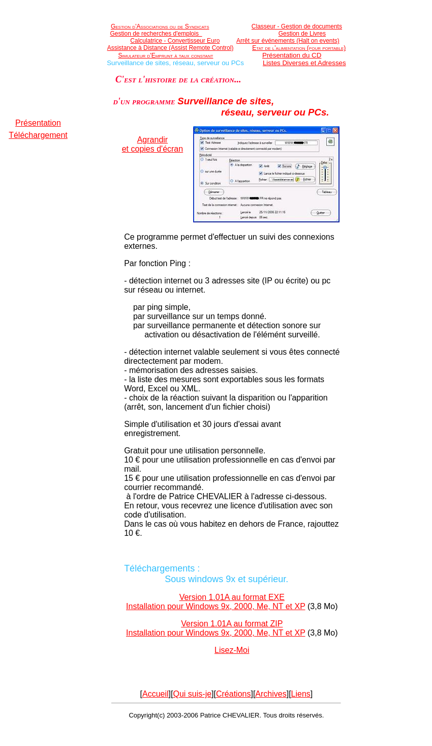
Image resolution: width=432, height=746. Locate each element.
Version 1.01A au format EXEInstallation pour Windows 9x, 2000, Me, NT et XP (215, 602)
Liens (301, 694)
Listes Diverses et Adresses (304, 63)
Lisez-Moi (231, 650)
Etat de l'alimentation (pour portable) (299, 47)
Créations (233, 694)
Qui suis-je (192, 694)
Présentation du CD (291, 55)
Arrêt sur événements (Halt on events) (288, 40)
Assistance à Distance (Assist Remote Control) (170, 47)
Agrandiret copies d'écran (152, 144)
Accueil (155, 694)
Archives (270, 694)
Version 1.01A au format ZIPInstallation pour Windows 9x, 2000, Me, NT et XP (215, 628)
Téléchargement (38, 135)
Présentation (38, 123)
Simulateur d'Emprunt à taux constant (165, 55)
